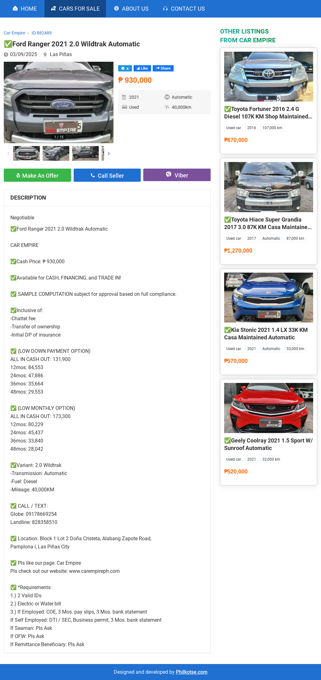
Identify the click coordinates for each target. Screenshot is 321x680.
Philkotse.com (192, 672)
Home (29, 8)
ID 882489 (42, 32)
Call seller (111, 175)
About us (135, 8)
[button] (108, 153)
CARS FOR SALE (79, 8)
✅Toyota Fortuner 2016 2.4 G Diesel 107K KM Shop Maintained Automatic (266, 116)
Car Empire (14, 32)
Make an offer (40, 175)
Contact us (188, 8)
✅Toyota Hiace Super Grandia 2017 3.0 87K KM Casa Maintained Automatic (267, 227)
